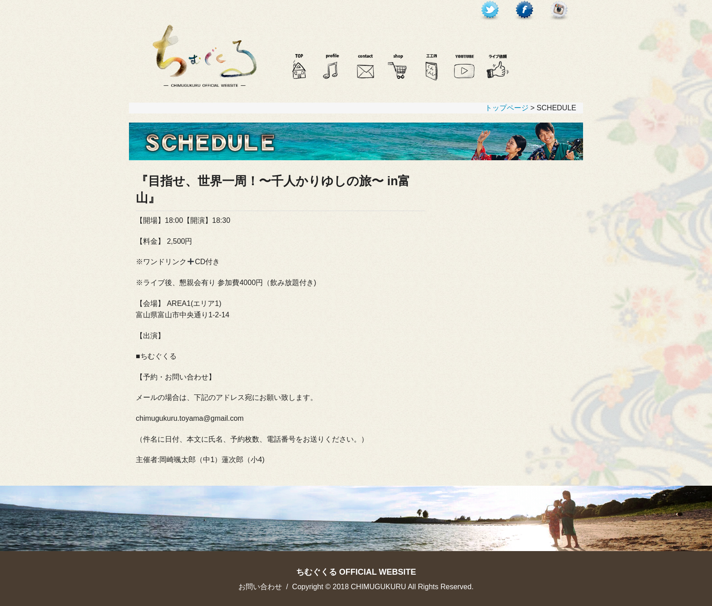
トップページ (507, 108)
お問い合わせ (260, 587)
